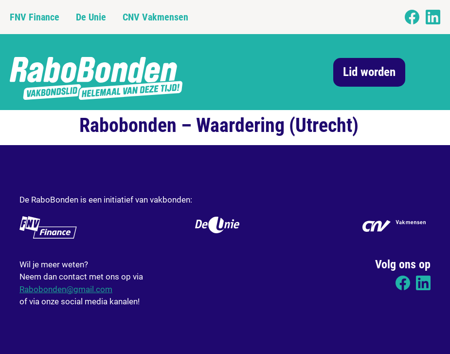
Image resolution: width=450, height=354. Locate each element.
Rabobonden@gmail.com (65, 289)
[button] (428, 73)
